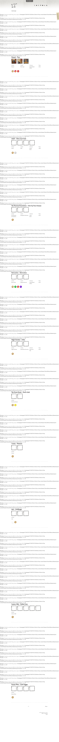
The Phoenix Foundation (13, 223)
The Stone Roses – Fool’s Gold (21, 405)
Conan (12, 468)
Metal (31, 70)
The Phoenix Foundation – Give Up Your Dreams (27, 213)
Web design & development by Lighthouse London (15, 737)
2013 (40, 291)
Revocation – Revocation (19, 282)
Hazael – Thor (15, 59)
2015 (40, 222)
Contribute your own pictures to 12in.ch (57, 16)
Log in (47, 737)
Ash (12, 535)
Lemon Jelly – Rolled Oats (19, 624)
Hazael (12, 69)
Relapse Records (23, 291)
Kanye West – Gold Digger (20, 707)
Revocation (13, 291)
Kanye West (13, 717)
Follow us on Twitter (36, 5)
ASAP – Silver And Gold (19, 144)
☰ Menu (29, 1)
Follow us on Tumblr (44, 5)
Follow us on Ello (42, 5)
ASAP (12, 153)
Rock (31, 154)
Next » (46, 729)
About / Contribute (44, 736)
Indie (31, 222)
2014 (40, 69)
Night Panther (14, 361)
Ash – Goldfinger (16, 526)
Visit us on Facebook (38, 5)
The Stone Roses (14, 415)
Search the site (34, 5)
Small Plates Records (24, 361)
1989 (40, 153)
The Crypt (22, 69)
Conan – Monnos (17, 458)
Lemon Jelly (13, 634)
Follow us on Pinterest (40, 5)
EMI (21, 153)
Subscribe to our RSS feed (46, 5)
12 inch (14, 6)
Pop (30, 362)
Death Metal (32, 69)
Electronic (32, 361)
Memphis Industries (24, 222)
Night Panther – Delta (18, 351)
